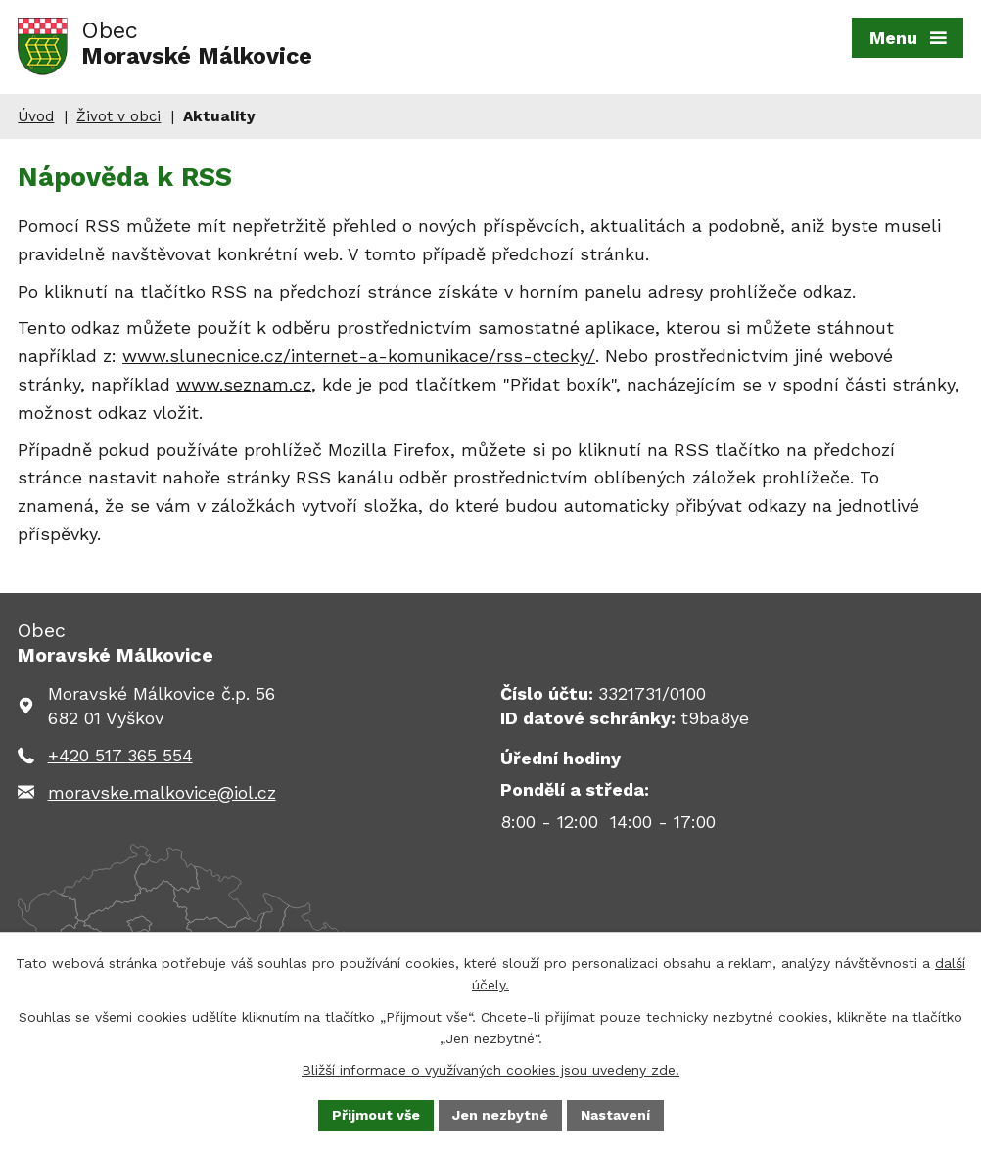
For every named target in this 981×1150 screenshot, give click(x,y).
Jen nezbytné (500, 1115)
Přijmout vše (376, 1115)
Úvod (36, 116)
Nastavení (615, 1115)
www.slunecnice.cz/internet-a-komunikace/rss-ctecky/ (358, 355)
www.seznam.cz (243, 384)
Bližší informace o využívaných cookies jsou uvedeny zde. (490, 1070)
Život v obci (118, 116)
